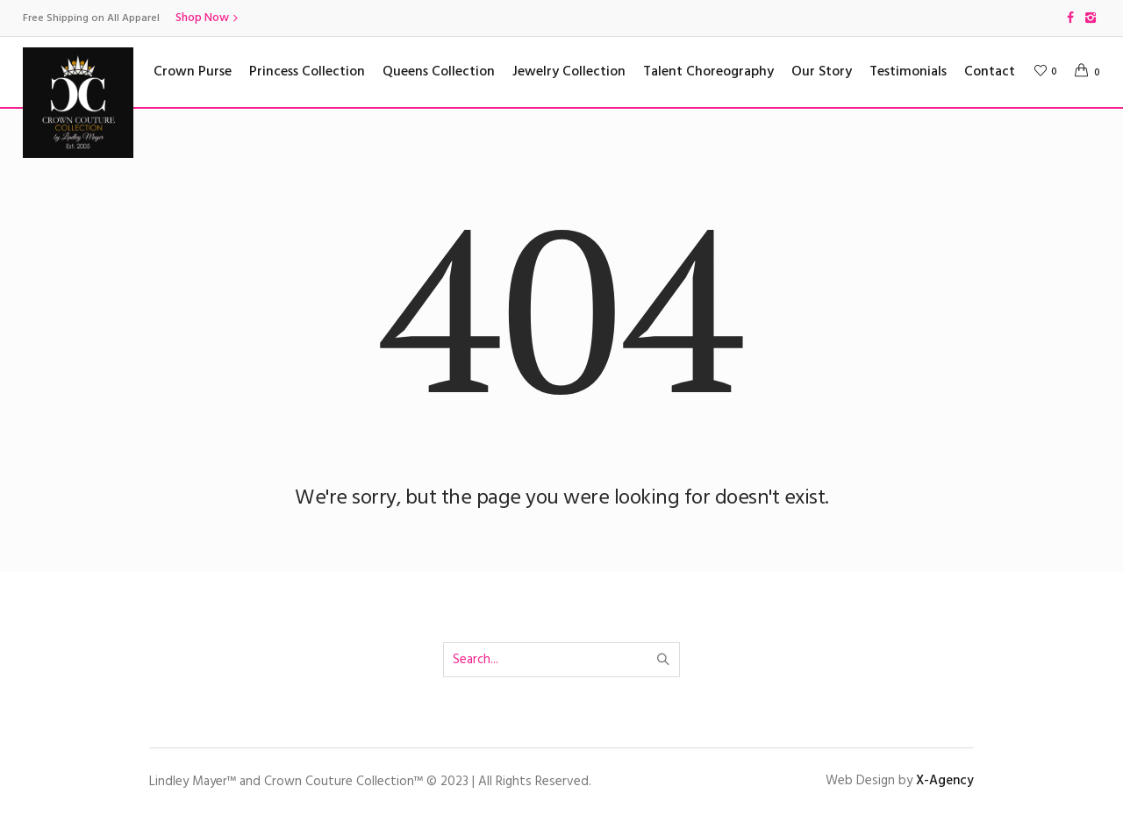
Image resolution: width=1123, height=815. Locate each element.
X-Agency (945, 780)
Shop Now (202, 18)
